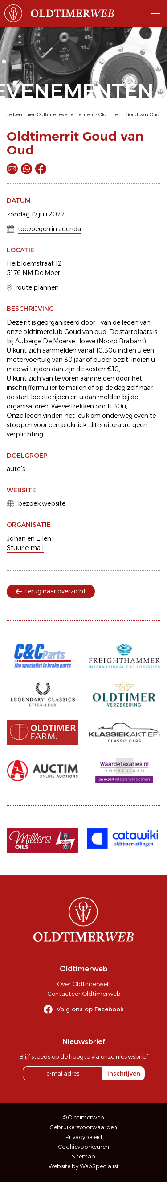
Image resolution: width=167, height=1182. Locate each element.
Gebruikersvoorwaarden (83, 1127)
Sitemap (83, 1156)
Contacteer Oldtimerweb (83, 993)
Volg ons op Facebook (90, 1009)
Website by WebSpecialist (84, 1166)
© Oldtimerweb (83, 1117)
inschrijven (123, 1073)
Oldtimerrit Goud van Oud (128, 114)
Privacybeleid (83, 1137)
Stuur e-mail (25, 548)
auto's (16, 469)
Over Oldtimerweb (83, 983)
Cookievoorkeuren (83, 1146)
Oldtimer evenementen (65, 114)
